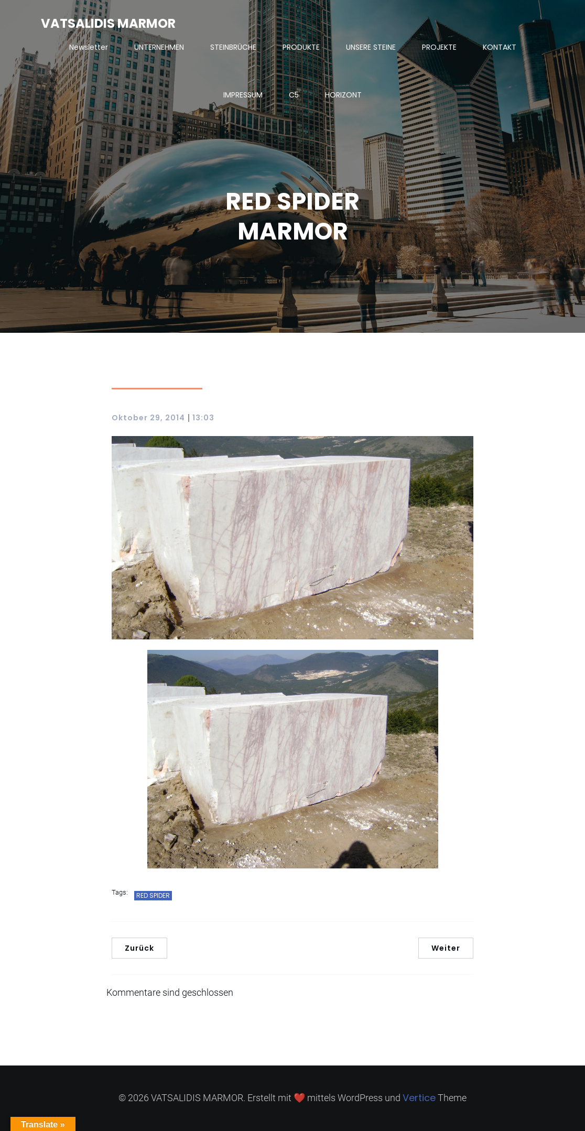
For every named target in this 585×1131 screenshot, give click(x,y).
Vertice (419, 1097)
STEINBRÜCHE (233, 47)
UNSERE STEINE (371, 47)
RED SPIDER (153, 895)
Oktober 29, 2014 (148, 417)
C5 (294, 95)
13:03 (203, 417)
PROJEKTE (439, 47)
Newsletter (88, 47)
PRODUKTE (301, 47)
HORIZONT (343, 95)
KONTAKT (499, 47)
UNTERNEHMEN (159, 47)
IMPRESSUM (243, 95)
